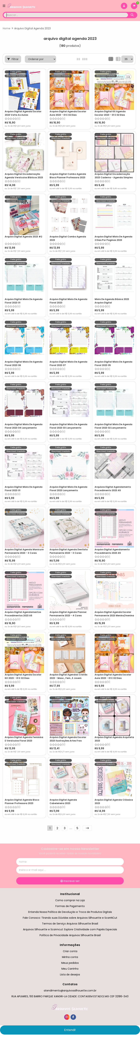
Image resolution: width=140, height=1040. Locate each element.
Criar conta (70, 950)
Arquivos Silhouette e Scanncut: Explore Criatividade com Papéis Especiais (70, 928)
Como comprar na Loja (70, 899)
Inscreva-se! (69, 880)
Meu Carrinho (70, 968)
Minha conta (70, 956)
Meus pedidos (70, 962)
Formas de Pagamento (70, 905)
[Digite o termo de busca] (66, 15)
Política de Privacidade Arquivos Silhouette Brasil (70, 934)
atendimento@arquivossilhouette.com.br (70, 989)
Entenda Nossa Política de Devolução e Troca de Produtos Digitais (70, 911)
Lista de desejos (70, 973)
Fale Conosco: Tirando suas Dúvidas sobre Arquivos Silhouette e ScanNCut (70, 917)
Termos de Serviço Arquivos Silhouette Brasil (70, 922)
